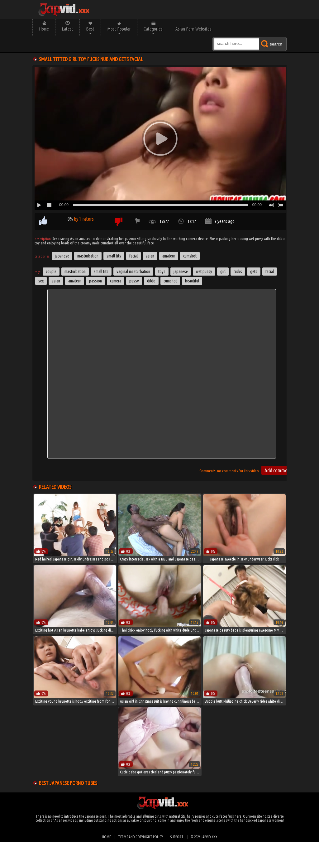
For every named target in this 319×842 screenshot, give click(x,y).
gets (253, 271)
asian (56, 280)
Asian (150, 255)
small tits (101, 271)
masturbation (75, 271)
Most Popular (119, 28)
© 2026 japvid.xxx (204, 837)
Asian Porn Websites (193, 28)
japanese (181, 271)
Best (90, 28)
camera (115, 280)
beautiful (192, 280)
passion (95, 280)
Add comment (277, 470)
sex (41, 280)
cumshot (170, 280)
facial (269, 271)
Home (44, 28)
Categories (153, 28)
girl (223, 271)
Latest (67, 28)
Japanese (62, 255)
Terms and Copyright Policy (140, 837)
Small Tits (114, 255)
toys (161, 271)
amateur (74, 280)
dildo (151, 280)
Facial (133, 255)
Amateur (168, 255)
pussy (134, 280)
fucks (238, 271)
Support (176, 837)
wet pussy (204, 271)
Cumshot (190, 255)
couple (51, 271)
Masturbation (87, 255)
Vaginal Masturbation (133, 271)
